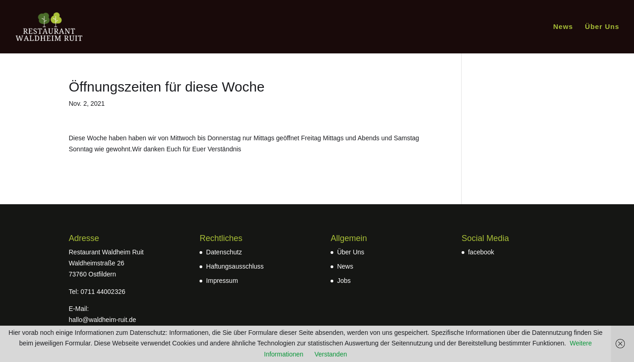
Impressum (222, 280)
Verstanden (330, 354)
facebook (481, 252)
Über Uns (602, 26)
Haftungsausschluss (234, 266)
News (563, 26)
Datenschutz (224, 252)
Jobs (344, 280)
